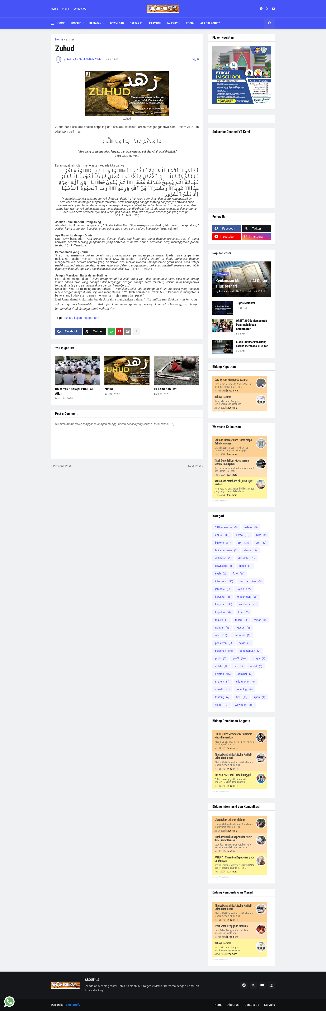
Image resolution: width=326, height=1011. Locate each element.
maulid (221, 620)
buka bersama (226, 550)
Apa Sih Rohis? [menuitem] (210, 23)
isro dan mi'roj (251, 581)
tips (241, 697)
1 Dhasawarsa (226, 527)
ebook (245, 566)
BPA (243, 543)
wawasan (244, 705)
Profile (65, 8)
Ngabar (222, 628)
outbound (242, 635)
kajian (78, 317)
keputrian (223, 612)
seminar (244, 674)
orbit (221, 635)
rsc (238, 666)
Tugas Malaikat (245, 303)
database (223, 558)
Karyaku (269, 1004)
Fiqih (220, 574)
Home (54, 8)
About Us (233, 1004)
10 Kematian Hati (165, 389)
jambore (222, 589)
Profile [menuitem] (76, 23)
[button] (54, 23)
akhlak (70, 39)
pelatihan (224, 651)
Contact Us (80, 8)
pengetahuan (250, 651)
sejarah (223, 674)
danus (250, 550)
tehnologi (244, 689)
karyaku (222, 597)
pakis (245, 643)
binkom (223, 543)
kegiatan (223, 604)
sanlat (256, 666)
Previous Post (62, 466)
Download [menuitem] (117, 23)
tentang (222, 697)
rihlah (221, 666)
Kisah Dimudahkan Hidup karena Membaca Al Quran (252, 344)
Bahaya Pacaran (222, 397)
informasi (224, 581)
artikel (222, 535)
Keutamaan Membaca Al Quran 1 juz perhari (241, 283)
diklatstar (246, 558)
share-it (222, 682)
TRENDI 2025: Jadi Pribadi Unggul (232, 775)
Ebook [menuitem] (190, 23)
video (221, 705)
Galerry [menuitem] (172, 23)
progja (258, 658)
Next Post (194, 466)
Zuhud (108, 389)
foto (239, 574)
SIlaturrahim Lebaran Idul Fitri (229, 820)
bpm (261, 543)
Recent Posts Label (218, 412)
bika (261, 535)
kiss (243, 612)
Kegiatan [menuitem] (95, 23)
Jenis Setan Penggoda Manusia (231, 926)
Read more (232, 390)
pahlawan (223, 643)
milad (241, 620)
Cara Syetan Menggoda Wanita (230, 379)
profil (239, 658)
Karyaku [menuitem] (155, 23)
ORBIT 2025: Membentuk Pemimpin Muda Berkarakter (251, 325)
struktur (222, 689)
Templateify (72, 1004)
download (223, 566)
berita (243, 535)
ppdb (220, 658)
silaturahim (245, 682)
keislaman (248, 604)
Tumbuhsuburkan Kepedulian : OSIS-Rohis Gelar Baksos (233, 838)
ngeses (243, 628)
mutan (260, 620)
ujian (259, 697)
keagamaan (91, 317)
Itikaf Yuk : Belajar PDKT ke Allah (74, 391)
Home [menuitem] (61, 23)
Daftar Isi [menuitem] (136, 23)
